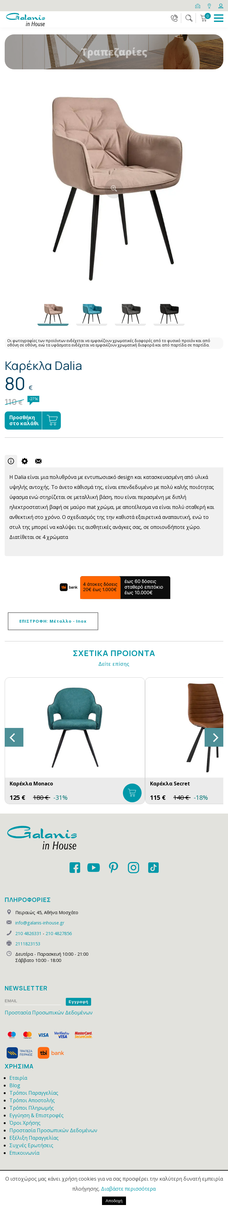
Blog (14, 1085)
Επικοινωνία (24, 1152)
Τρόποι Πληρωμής (31, 1107)
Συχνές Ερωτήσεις (31, 1145)
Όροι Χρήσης (25, 1122)
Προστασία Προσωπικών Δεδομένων (49, 1012)
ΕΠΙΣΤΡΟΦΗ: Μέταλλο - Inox (53, 621)
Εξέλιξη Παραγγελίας (34, 1137)
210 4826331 (28, 933)
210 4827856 (59, 933)
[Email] (198, 5)
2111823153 (27, 944)
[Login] (220, 5)
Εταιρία (18, 1077)
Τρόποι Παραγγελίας (33, 1092)
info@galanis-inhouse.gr (39, 923)
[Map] (210, 5)
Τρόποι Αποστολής (32, 1100)
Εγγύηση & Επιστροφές (36, 1115)
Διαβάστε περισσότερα (128, 1188)
